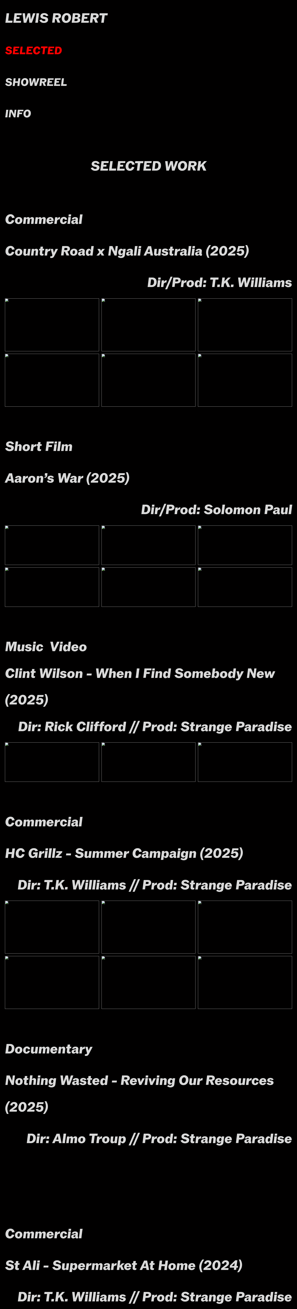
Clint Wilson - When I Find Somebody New (140, 673)
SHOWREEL (36, 82)
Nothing (30, 1080)
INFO (18, 113)
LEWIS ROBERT (56, 18)
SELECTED (33, 50)
